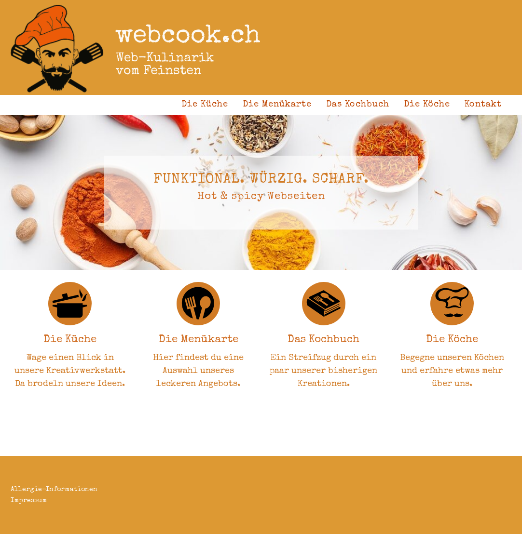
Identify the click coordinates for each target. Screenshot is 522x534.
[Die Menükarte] (198, 303)
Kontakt (483, 104)
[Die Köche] (452, 303)
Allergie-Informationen (54, 489)
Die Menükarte (277, 104)
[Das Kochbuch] (323, 303)
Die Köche (427, 104)
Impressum (29, 500)
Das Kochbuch (357, 104)
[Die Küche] (70, 303)
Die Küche (204, 104)
